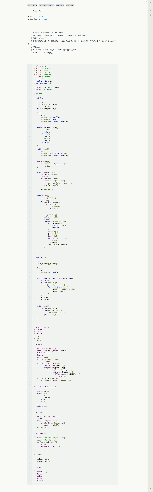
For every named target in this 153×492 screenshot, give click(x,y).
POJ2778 (39, 16)
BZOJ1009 (43, 19)
